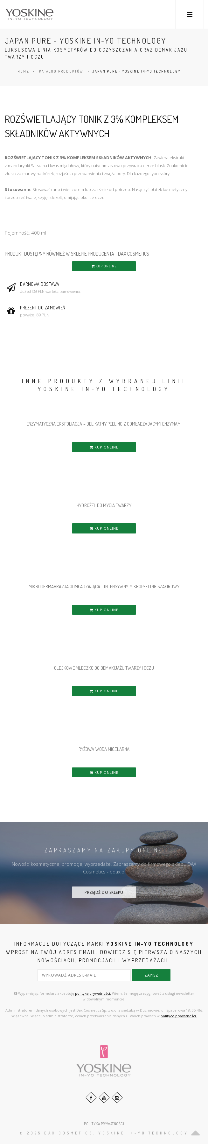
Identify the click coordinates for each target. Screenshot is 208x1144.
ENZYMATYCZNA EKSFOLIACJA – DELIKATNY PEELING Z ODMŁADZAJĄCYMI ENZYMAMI (104, 424)
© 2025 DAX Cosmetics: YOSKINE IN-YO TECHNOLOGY (104, 1133)
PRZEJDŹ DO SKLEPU (104, 892)
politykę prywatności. (93, 993)
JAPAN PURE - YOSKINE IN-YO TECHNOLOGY (136, 71)
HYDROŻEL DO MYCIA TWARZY (104, 505)
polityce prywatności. (179, 1015)
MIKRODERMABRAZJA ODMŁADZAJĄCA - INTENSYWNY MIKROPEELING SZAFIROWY (104, 586)
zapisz (151, 975)
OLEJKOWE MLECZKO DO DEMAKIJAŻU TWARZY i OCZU (104, 668)
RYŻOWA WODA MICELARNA (104, 749)
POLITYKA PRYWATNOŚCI (104, 1123)
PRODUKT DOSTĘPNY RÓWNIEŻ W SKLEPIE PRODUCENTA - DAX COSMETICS (77, 254)
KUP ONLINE (104, 266)
